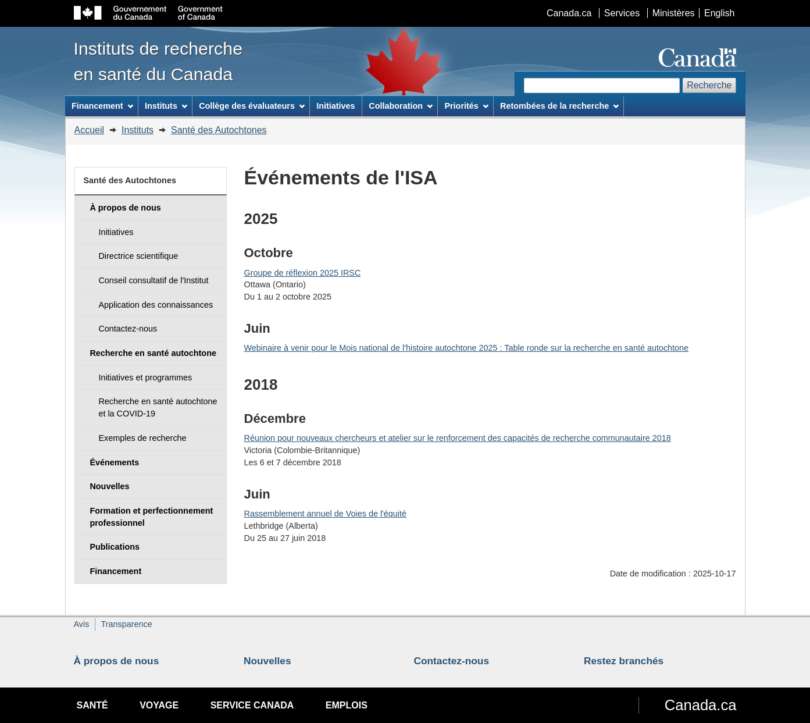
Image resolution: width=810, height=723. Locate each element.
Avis (82, 624)
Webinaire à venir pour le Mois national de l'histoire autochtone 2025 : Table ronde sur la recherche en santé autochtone (466, 347)
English (719, 13)
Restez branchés (623, 661)
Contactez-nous (452, 661)
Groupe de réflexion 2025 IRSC (302, 272)
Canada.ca (569, 13)
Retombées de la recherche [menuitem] (559, 106)
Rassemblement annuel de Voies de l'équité (325, 513)
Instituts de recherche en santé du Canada (158, 61)
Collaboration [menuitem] (401, 106)
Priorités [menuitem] (466, 106)
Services (622, 13)
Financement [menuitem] (102, 106)
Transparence (126, 624)
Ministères (673, 13)
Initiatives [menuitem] (335, 106)
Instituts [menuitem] (166, 106)
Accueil (89, 130)
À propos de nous (116, 661)
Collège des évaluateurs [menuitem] (252, 106)
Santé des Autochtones (219, 130)
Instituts (138, 130)
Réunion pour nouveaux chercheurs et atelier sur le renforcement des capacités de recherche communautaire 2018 (457, 438)
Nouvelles (267, 661)
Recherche (709, 85)
